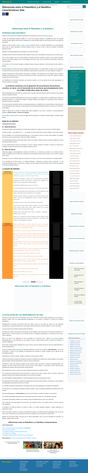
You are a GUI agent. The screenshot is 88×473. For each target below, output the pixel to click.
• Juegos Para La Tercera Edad (33, 1)
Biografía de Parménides (75, 355)
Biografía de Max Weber (75, 342)
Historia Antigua (23, 464)
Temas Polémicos (39, 466)
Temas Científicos (39, 464)
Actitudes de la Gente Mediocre (76, 263)
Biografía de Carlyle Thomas (76, 352)
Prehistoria (6, 64)
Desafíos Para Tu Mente (76, 213)
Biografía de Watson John (75, 372)
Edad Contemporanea (24, 468)
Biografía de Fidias (74, 359)
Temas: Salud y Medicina (41, 463)
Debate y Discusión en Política (76, 348)
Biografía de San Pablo (74, 357)
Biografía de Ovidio (74, 364)
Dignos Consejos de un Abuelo (76, 55)
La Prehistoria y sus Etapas (9, 433)
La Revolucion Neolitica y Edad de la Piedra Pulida (14, 431)
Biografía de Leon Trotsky (75, 340)
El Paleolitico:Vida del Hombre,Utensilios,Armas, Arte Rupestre (17, 435)
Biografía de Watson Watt (75, 370)
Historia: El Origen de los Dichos (76, 19)
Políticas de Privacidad (73, 464)
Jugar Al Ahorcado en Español (77, 201)
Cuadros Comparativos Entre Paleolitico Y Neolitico (23, 438)
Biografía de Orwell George (75, 361)
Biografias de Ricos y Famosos (76, 31)
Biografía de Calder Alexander (76, 363)
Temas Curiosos (56, 466)
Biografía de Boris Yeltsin (75, 353)
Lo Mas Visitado (72, 463)
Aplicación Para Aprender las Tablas (76, 333)
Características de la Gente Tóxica (77, 238)
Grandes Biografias (23, 470)
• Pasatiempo (56, 1)
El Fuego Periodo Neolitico (8, 429)
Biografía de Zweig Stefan (75, 346)
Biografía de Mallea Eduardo (76, 350)
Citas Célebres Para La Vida (76, 43)
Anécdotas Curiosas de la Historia (77, 67)
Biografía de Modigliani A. (75, 368)
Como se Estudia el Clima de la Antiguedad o (16, 428)
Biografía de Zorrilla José (75, 344)
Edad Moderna (22, 467)
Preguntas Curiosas (56, 467)
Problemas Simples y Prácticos (76, 250)
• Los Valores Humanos (46, 1)
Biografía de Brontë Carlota (75, 374)
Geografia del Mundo (57, 463)
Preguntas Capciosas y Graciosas (77, 226)
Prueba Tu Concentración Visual (76, 320)
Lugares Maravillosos (57, 464)
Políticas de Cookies (73, 466)
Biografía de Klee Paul (74, 366)
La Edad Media (22, 466)
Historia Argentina (23, 463)
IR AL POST (76, 100)
